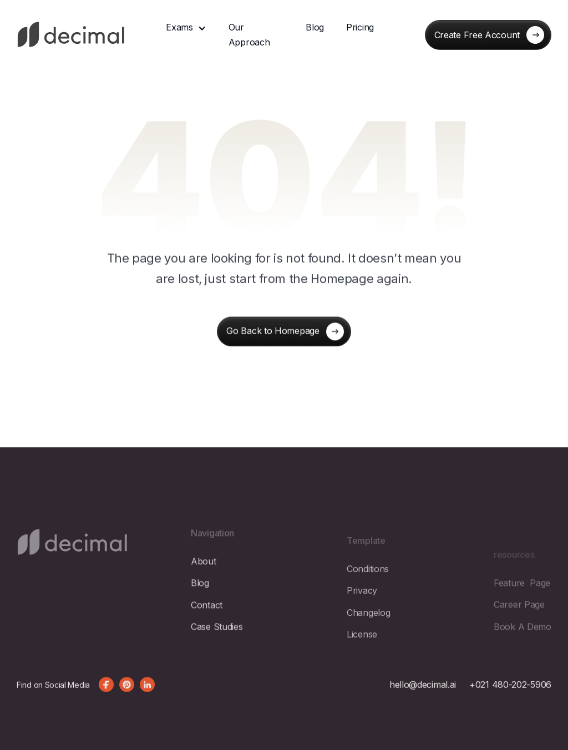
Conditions (368, 594)
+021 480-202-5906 (510, 695)
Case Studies (216, 645)
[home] (71, 35)
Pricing (360, 27)
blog (200, 602)
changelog (368, 638)
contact (206, 624)
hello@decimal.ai (422, 695)
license (362, 659)
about (203, 580)
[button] (186, 27)
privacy (362, 616)
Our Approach (249, 35)
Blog (315, 27)
